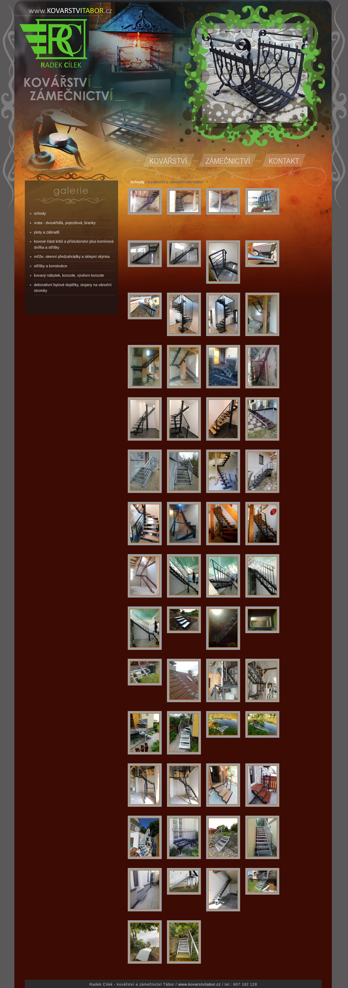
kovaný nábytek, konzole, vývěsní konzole (69, 275)
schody (40, 213)
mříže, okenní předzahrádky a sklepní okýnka (72, 256)
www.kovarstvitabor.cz (199, 984)
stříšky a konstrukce (50, 266)
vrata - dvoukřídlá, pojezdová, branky (65, 223)
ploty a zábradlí (47, 232)
